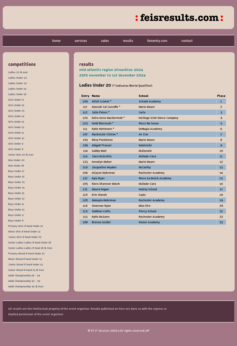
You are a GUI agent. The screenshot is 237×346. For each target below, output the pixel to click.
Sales (105, 40)
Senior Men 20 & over (21, 155)
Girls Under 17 (16, 100)
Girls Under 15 (16, 111)
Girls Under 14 (16, 116)
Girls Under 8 (15, 149)
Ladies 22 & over (18, 72)
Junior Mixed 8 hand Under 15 (25, 264)
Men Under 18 (16, 166)
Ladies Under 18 (17, 94)
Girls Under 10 (16, 138)
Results (128, 40)
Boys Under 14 (16, 187)
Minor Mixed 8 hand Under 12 (25, 259)
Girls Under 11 (16, 133)
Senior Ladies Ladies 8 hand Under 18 (29, 242)
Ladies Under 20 (17, 83)
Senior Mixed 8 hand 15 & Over (26, 270)
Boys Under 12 (16, 198)
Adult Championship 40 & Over (26, 286)
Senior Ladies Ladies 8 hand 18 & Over (30, 248)
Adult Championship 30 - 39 (24, 281)
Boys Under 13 (16, 193)
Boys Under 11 (16, 204)
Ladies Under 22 (17, 78)
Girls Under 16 (16, 105)
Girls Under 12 (16, 127)
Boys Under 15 (16, 182)
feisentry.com (157, 40)
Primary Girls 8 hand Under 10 (25, 226)
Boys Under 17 (16, 171)
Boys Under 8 (16, 220)
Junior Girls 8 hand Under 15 (24, 237)
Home (56, 40)
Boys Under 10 (16, 209)
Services (81, 40)
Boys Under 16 (16, 176)
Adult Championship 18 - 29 (24, 275)
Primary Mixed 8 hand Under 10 (26, 253)
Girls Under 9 (15, 144)
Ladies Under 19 (17, 89)
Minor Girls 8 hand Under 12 (24, 231)
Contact (186, 40)
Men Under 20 (16, 160)
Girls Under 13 (16, 122)
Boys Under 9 (16, 215)
